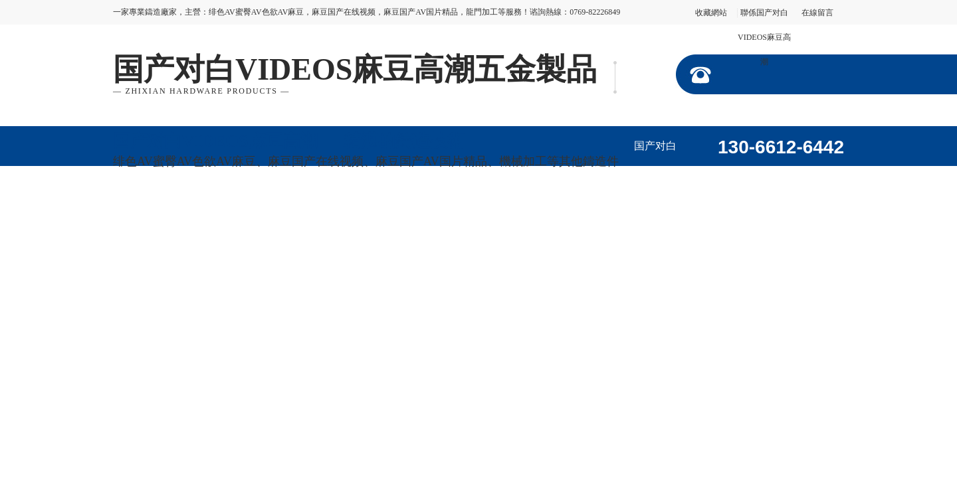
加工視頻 (222, 214)
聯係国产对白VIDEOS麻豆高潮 (764, 37)
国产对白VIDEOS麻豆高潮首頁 (655, 153)
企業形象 (149, 214)
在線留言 (817, 12)
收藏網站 (711, 12)
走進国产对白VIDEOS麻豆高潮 (728, 182)
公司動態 (295, 214)
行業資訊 (369, 214)
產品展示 (801, 175)
